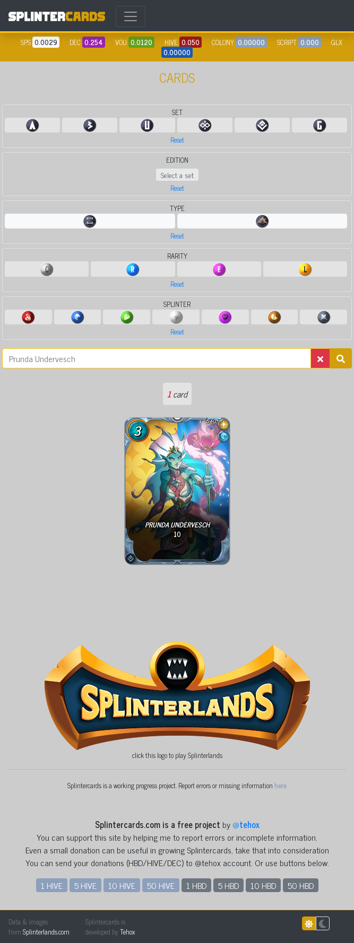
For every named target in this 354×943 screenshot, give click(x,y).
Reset (177, 139)
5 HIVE (85, 885)
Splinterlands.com (46, 931)
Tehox (127, 931)
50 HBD (301, 885)
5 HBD (228, 885)
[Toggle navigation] (130, 16)
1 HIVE (52, 885)
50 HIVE (161, 885)
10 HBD (263, 885)
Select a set (177, 175)
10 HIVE (121, 885)
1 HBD (196, 885)
